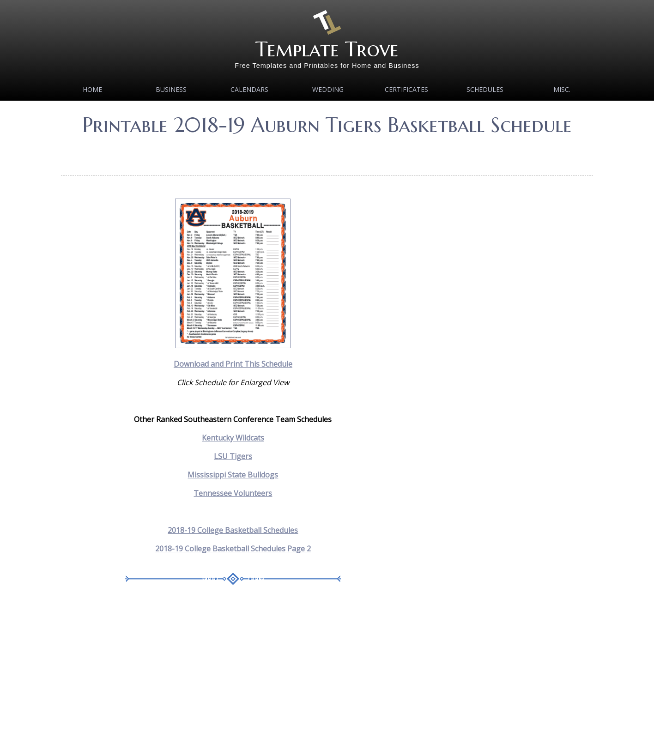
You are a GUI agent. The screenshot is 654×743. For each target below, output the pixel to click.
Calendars (249, 89)
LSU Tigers (233, 456)
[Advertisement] (327, 152)
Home (92, 89)
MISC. (561, 89)
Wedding (328, 89)
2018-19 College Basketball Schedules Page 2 (233, 549)
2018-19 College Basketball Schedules (233, 530)
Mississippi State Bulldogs (233, 475)
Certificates (406, 89)
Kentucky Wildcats (233, 438)
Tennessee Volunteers (233, 493)
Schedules (484, 89)
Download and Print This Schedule (233, 364)
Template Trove (327, 49)
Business (171, 89)
